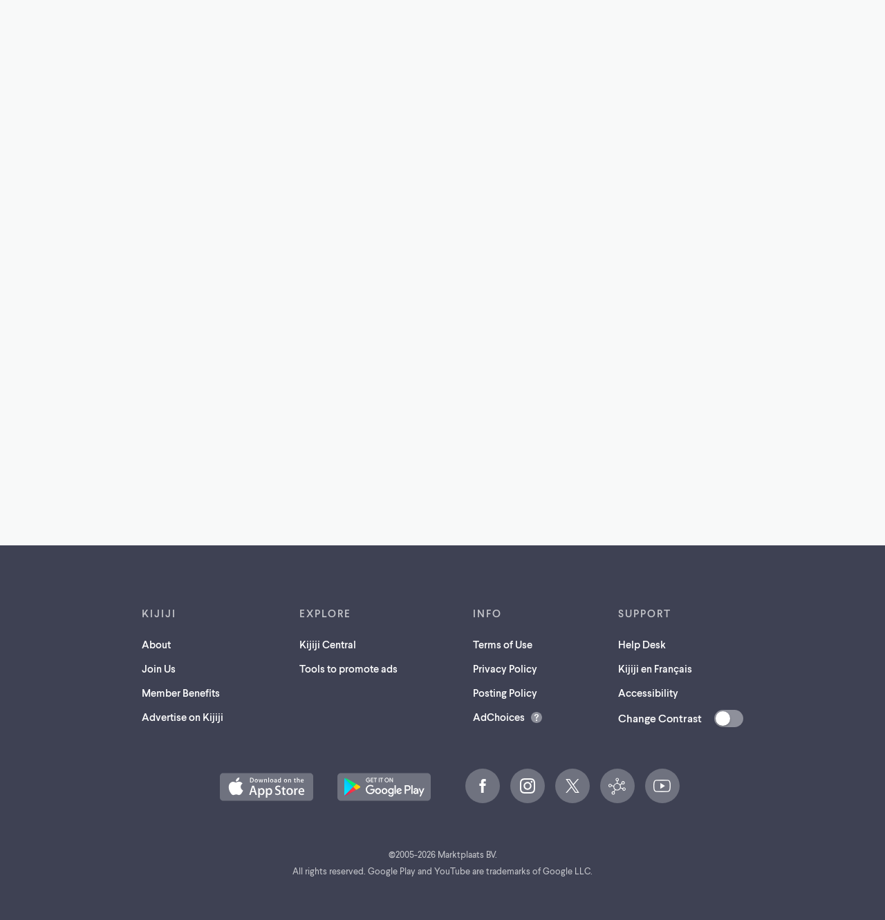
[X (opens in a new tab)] (572, 786)
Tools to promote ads (348, 668)
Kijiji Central (327, 644)
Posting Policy (505, 692)
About (156, 644)
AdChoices (499, 717)
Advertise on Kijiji (182, 717)
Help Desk (642, 644)
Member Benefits (181, 692)
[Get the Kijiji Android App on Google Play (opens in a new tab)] (384, 786)
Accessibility (648, 692)
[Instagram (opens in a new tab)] (527, 786)
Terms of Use (502, 644)
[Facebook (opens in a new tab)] (482, 786)
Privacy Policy (505, 668)
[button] (266, 786)
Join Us (159, 668)
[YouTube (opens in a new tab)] (662, 786)
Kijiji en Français (655, 668)
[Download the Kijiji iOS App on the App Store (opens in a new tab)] (266, 786)
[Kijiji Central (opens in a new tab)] (617, 786)
